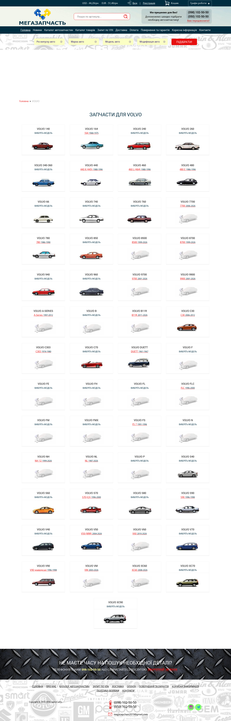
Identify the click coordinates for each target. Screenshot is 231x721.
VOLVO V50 (91, 529)
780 (43, 242)
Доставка (121, 30)
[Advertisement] (115, 73)
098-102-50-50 (91, 670)
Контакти (204, 30)
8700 (187, 242)
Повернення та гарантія (155, 30)
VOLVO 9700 (140, 274)
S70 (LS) (91, 497)
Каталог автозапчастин (58, 30)
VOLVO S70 (91, 493)
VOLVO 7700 (188, 201)
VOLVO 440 (91, 165)
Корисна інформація (184, 30)
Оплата (134, 30)
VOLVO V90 (43, 565)
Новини (37, 30)
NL (91, 460)
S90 (188, 497)
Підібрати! (184, 42)
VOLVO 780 (43, 238)
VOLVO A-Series (43, 311)
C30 (188, 314)
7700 (187, 205)
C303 (43, 351)
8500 (139, 242)
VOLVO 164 (91, 128)
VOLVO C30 (187, 311)
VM (91, 569)
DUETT (139, 351)
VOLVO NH (43, 456)
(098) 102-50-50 (198, 12)
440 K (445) (91, 169)
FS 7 (139, 424)
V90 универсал (43, 569)
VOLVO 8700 (188, 238)
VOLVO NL (91, 456)
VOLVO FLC (187, 383)
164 (91, 132)
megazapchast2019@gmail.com (131, 714)
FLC (188, 387)
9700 (139, 278)
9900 (187, 278)
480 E (188, 169)
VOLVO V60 (139, 529)
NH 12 (43, 460)
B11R (139, 314)
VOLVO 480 (187, 165)
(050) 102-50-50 (198, 16)
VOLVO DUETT (139, 347)
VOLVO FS (139, 420)
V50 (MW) (91, 533)
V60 (140, 533)
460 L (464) (140, 169)
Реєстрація (149, 3)
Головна (25, 30)
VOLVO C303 (43, 347)
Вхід (135, 3)
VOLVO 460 (139, 165)
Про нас (51, 686)
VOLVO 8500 (140, 238)
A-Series (43, 314)
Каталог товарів (85, 30)
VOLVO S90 (187, 493)
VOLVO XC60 (139, 565)
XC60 (139, 569)
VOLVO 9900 (188, 274)
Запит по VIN (105, 30)
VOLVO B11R (139, 311)
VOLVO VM (91, 565)
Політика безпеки (108, 690)
